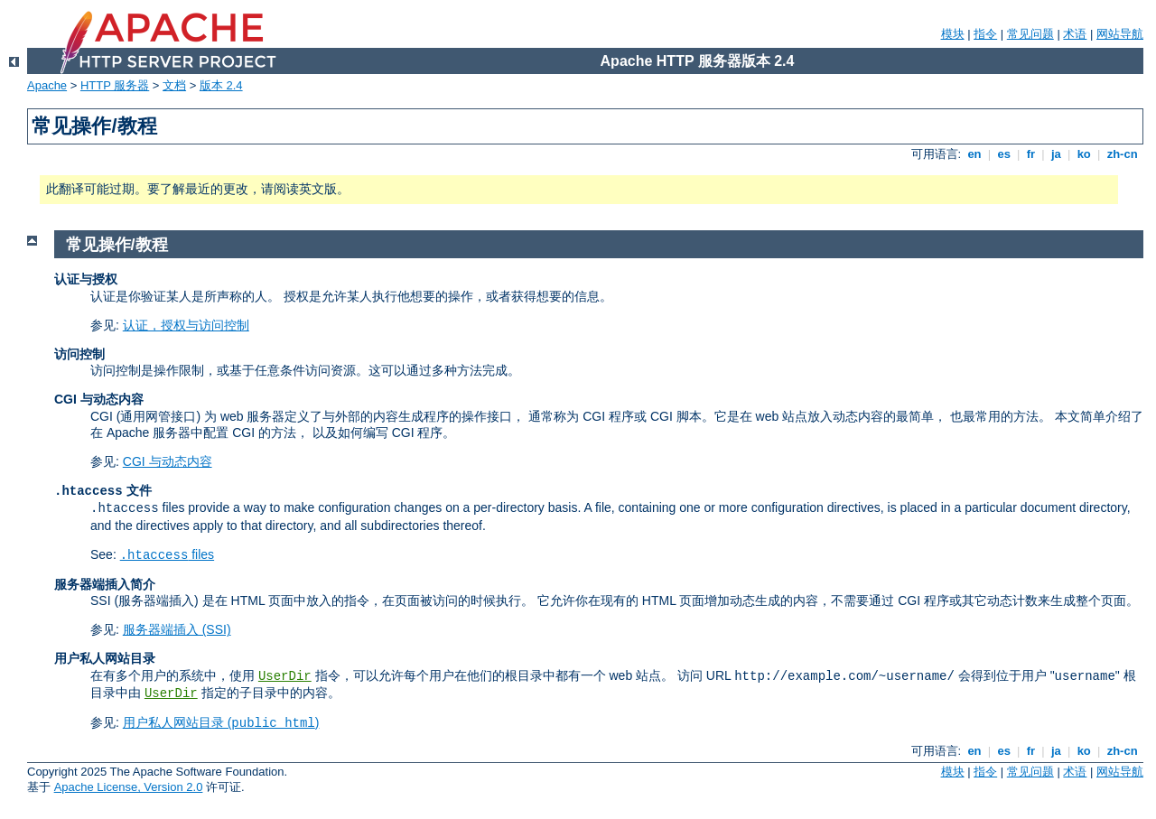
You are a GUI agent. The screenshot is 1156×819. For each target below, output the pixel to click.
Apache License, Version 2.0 (128, 787)
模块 (953, 34)
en (974, 154)
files (167, 554)
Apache (47, 85)
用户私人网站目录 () (221, 722)
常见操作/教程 (117, 245)
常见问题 (1030, 34)
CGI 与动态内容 (167, 461)
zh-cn (1122, 154)
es (1004, 154)
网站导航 (1119, 34)
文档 (174, 85)
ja (1056, 154)
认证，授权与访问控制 (186, 325)
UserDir (285, 676)
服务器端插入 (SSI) (177, 629)
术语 (1074, 34)
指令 (985, 34)
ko (1084, 154)
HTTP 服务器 (114, 85)
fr (1031, 154)
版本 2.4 (221, 85)
